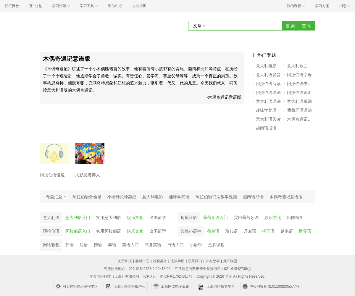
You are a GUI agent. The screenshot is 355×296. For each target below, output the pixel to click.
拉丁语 (268, 231)
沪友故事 (213, 261)
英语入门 (130, 244)
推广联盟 (230, 261)
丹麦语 (250, 231)
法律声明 (177, 261)
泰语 (112, 244)
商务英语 (153, 244)
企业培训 (139, 6)
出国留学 (157, 217)
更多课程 (216, 244)
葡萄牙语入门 (215, 217)
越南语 (286, 231)
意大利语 (51, 217)
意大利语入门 (77, 217)
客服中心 (142, 261)
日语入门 (175, 244)
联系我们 (195, 261)
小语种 (196, 244)
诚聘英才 (160, 261)
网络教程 (51, 244)
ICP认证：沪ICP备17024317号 (167, 276)
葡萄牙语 (188, 217)
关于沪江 (125, 261)
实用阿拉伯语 (108, 231)
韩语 (69, 244)
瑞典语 (231, 231)
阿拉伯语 (51, 231)
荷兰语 (213, 231)
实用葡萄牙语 (246, 217)
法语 (84, 244)
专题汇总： (56, 196)
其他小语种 (190, 231)
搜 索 (290, 25)
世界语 (305, 231)
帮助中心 (115, 6)
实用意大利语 (108, 217)
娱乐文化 (135, 217)
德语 (98, 244)
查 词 (307, 25)
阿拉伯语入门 (77, 231)
